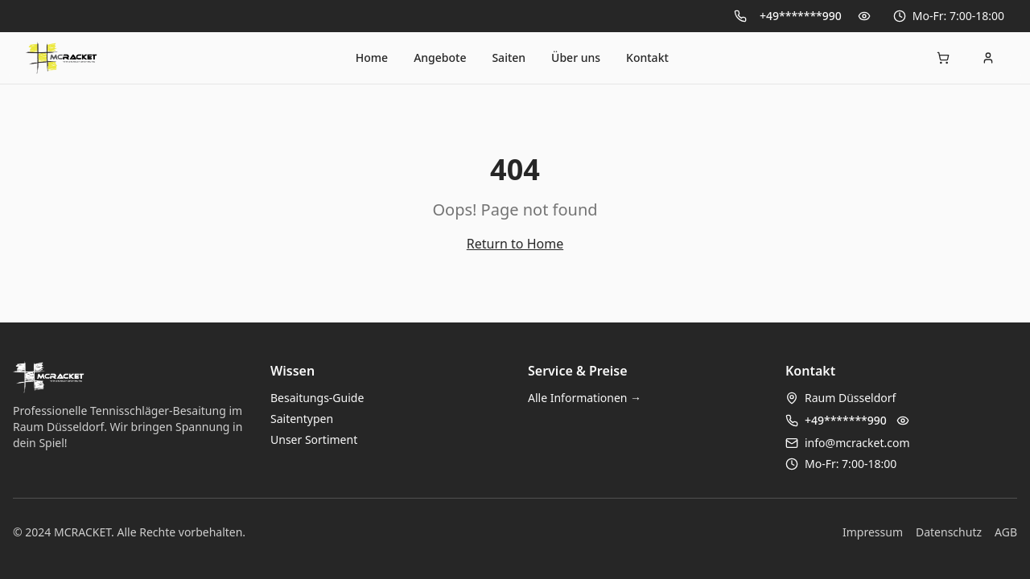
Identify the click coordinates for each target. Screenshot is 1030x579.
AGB (1006, 532)
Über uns (575, 57)
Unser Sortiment (313, 439)
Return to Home (515, 244)
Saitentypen (301, 418)
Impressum (873, 532)
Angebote (440, 57)
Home (372, 57)
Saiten (508, 57)
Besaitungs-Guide (317, 397)
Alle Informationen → (584, 397)
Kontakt (647, 57)
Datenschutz (949, 532)
